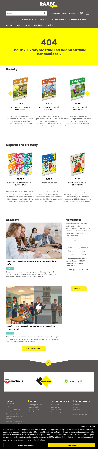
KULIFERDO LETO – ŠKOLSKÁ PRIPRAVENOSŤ (20, 108)
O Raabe (76, 405)
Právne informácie (12, 414)
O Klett (75, 407)
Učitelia (69, 251)
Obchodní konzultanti (14, 421)
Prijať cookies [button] (72, 445)
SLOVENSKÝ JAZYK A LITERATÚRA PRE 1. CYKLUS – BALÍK (20, 184)
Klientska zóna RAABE (81, 414)
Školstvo (43, 19)
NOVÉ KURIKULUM (29, 19)
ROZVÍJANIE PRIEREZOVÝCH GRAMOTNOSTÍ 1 (77, 184)
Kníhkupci (70, 254)
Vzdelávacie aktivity (77, 19)
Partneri (83, 254)
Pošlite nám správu (58, 412)
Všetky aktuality (33, 348)
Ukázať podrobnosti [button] (26, 445)
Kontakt (72, 13)
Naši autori (77, 409)
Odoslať (78, 288)
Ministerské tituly (13, 25)
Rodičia (70, 248)
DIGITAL (27, 25)
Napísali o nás (33, 409)
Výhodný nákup (12, 19)
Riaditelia (83, 248)
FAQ (7, 407)
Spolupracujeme (57, 409)
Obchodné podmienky (59, 13)
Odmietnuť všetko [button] (88, 426)
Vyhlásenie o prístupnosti (15, 416)
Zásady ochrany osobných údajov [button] (31, 440)
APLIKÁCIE (49, 25)
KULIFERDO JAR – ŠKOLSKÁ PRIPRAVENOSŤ (78, 108)
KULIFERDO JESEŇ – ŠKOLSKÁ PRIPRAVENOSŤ (49, 108)
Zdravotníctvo (58, 19)
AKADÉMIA (38, 25)
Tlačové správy (34, 407)
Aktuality (31, 412)
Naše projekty (55, 407)
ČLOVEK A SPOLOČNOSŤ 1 (49, 183)
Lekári (82, 251)
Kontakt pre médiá (35, 405)
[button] (77, 13)
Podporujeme (55, 405)
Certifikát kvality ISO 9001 (82, 412)
